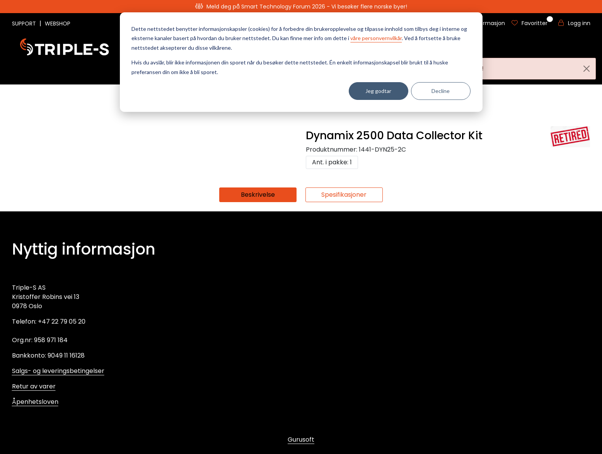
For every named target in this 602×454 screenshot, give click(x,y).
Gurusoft (301, 439)
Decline (440, 91)
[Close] (586, 68)
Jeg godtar (378, 91)
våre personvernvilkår (376, 38)
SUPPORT (25, 23)
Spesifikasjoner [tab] (344, 194)
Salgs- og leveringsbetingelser (58, 370)
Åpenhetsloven (35, 401)
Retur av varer (34, 386)
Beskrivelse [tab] (258, 194)
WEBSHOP (57, 23)
